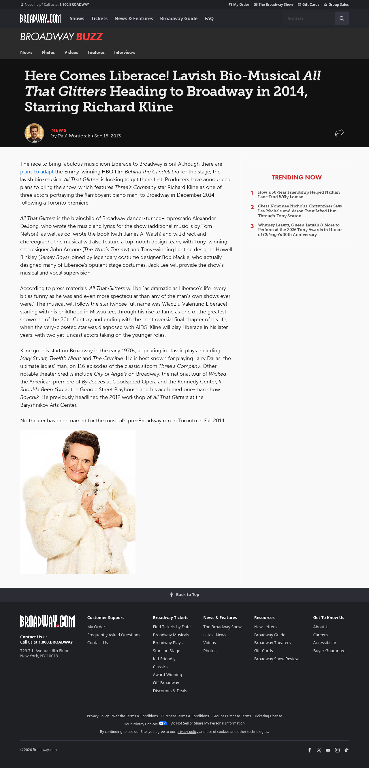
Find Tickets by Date (172, 626)
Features (96, 52)
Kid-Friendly (164, 658)
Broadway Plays (168, 642)
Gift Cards (308, 4)
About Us (321, 626)
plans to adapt (37, 172)
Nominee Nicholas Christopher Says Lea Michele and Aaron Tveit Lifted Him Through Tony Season (300, 211)
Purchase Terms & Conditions (185, 716)
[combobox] (316, 18)
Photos (48, 52)
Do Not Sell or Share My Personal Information (208, 723)
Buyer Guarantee (329, 650)
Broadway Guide (178, 18)
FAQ (209, 18)
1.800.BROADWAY (54, 4)
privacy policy (187, 731)
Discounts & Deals (170, 690)
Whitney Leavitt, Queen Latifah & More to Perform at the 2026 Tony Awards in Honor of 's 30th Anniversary (300, 230)
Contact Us (31, 637)
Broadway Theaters (272, 642)
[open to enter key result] (342, 18)
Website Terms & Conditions (135, 716)
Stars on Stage (166, 650)
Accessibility (324, 642)
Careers (320, 635)
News (26, 52)
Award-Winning (167, 674)
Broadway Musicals (171, 635)
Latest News (214, 635)
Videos (71, 52)
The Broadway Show (273, 4)
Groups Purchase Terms (231, 716)
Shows (77, 18)
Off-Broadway (166, 682)
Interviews (124, 52)
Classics (160, 666)
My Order (239, 4)
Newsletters (265, 626)
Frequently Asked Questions (113, 635)
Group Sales (336, 4)
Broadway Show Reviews (277, 658)
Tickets (99, 18)
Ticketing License (268, 716)
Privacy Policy (98, 716)
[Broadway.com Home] (40, 18)
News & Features (133, 18)
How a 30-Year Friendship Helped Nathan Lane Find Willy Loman (299, 195)
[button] (339, 136)
